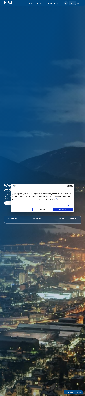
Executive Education (53, 3)
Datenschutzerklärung (51, 198)
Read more (10, 203)
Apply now (79, 392)
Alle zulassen (62, 209)
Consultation (69, 392)
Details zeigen (66, 205)
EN (78, 3)
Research (39, 3)
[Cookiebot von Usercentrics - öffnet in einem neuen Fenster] (67, 186)
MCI (71, 3)
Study (30, 3)
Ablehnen (42, 209)
